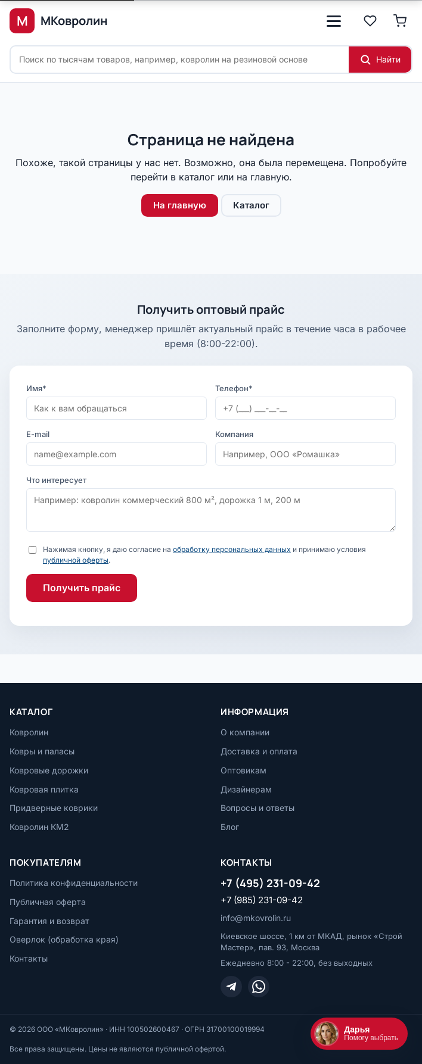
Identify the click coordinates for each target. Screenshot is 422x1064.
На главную (179, 205)
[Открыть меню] (334, 21)
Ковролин (29, 732)
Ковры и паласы (42, 751)
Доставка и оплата (259, 751)
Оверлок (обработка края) (64, 939)
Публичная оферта (48, 902)
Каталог (251, 205)
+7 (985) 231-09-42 (262, 900)
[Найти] (380, 59)
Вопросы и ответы (257, 808)
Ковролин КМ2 (39, 827)
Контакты (29, 958)
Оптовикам (243, 770)
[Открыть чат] (359, 1034)
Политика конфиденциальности (74, 883)
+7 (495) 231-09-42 (270, 883)
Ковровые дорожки (49, 770)
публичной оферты (75, 560)
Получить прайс (81, 588)
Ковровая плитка (44, 789)
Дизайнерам (246, 789)
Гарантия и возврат (49, 921)
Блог (230, 827)
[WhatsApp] (258, 986)
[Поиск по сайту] (180, 59)
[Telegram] (231, 986)
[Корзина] (399, 21)
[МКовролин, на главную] (58, 20)
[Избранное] (370, 21)
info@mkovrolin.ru (256, 918)
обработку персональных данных (232, 549)
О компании (245, 732)
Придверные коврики (54, 808)
